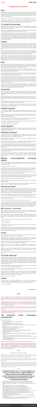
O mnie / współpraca (4, 405)
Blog (8, 405)
